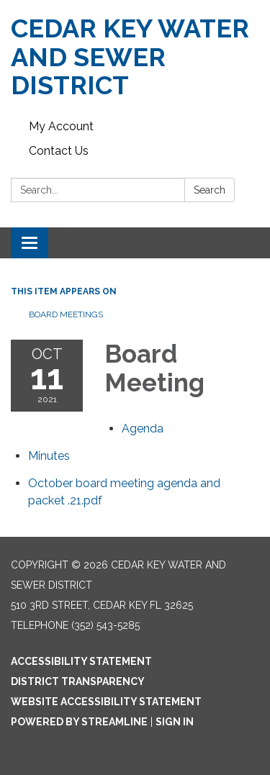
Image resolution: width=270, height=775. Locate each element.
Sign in (175, 722)
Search (209, 190)
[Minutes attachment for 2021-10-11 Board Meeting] (49, 456)
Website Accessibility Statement (106, 701)
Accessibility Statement (81, 661)
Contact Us (59, 151)
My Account (61, 126)
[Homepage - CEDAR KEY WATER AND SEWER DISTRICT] (135, 57)
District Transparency (78, 681)
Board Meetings (66, 314)
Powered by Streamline (79, 722)
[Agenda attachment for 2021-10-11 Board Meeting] (142, 428)
